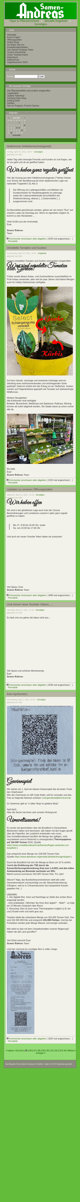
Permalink (13, 241)
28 (39, 1050)
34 (65, 1050)
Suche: (11, 69)
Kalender (12, 113)
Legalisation (13, 93)
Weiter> (72, 1050)
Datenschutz (13, 60)
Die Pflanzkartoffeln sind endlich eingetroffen (28, 90)
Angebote (42, 253)
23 (22, 130)
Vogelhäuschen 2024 (17, 62)
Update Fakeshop (15, 95)
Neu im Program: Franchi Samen (23, 105)
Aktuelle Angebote (55, 20)
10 (24, 125)
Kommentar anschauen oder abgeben (27, 239)
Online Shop (13, 42)
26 (11, 133)
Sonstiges (40, 24)
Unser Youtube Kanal (17, 55)
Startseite (11, 35)
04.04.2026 (16, 135)
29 (43, 1050)
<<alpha (9, 1050)
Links (10, 30)
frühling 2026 (13, 100)
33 (60, 1050)
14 (16, 128)
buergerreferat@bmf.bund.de (56, 798)
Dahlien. (11, 103)
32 (56, 1050)
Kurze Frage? (13, 37)
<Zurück (19, 1050)
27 (35, 1050)
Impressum (12, 57)
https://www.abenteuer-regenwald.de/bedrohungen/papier (43, 857)
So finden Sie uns (15, 45)
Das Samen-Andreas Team (20, 50)
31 (52, 1050)
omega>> (40, 1053)
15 (19, 128)
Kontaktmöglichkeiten (17, 47)
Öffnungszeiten (14, 40)
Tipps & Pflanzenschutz (24, 20)
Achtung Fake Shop (16, 98)
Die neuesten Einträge (19, 86)
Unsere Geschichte (16, 52)
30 (47, 1050)
